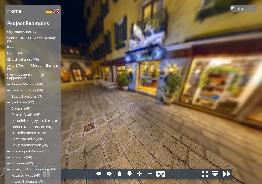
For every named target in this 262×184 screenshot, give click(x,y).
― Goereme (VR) (19, 157)
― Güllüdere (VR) (20, 163)
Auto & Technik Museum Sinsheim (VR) (33, 67)
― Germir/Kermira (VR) (24, 138)
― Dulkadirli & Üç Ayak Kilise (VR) (32, 120)
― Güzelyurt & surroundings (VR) (32, 169)
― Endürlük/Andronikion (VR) (29, 126)
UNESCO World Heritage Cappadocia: (25, 76)
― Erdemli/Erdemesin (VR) (27, 132)
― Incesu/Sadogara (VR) (25, 181)
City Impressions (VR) (23, 31)
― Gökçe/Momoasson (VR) (27, 145)
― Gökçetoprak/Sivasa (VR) (28, 151)
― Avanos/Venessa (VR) (25, 84)
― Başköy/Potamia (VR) (25, 90)
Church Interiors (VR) (23, 59)
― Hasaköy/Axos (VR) (23, 175)
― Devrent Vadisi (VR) (23, 114)
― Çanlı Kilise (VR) (20, 102)
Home (14, 10)
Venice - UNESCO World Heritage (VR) (32, 39)
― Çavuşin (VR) (18, 108)
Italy (10, 47)
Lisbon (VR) (15, 53)
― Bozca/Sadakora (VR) (25, 96)
